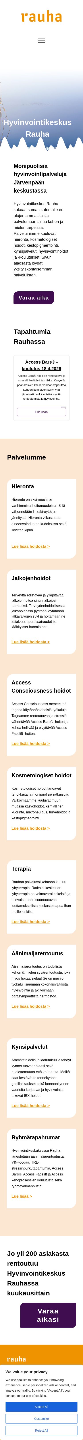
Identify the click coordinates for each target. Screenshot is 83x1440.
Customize (41, 1418)
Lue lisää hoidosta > (31, 546)
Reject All (41, 1430)
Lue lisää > (22, 1196)
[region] (41, 1402)
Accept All (41, 1407)
